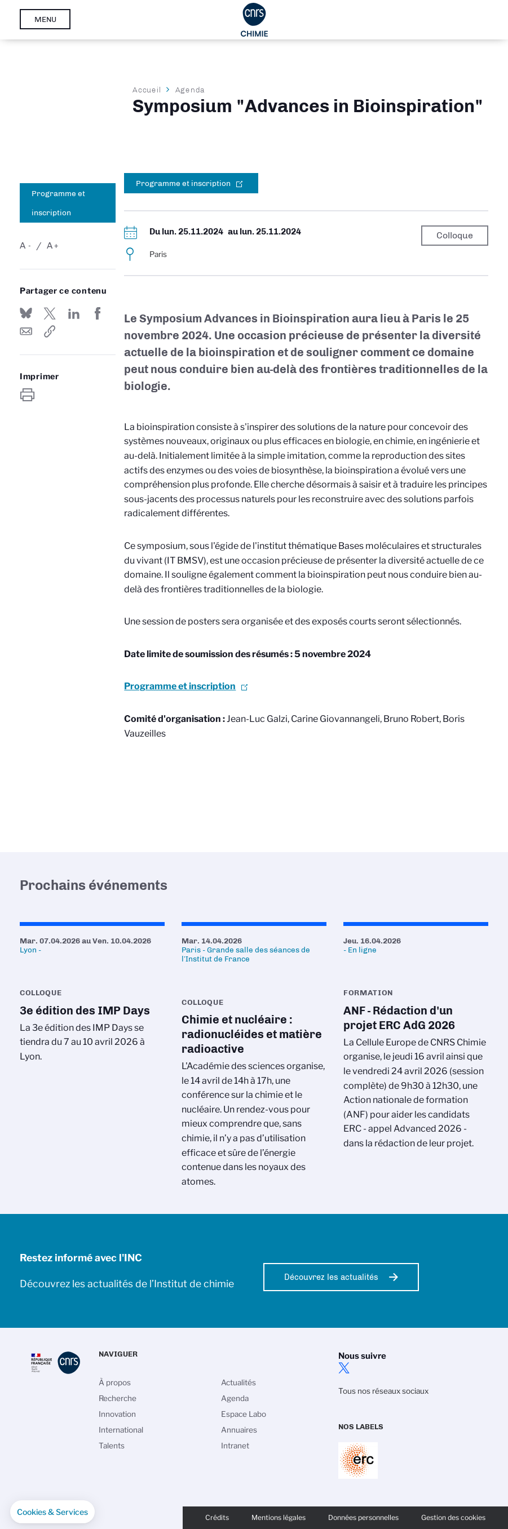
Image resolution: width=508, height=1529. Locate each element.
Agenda (190, 89)
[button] (52, 1512)
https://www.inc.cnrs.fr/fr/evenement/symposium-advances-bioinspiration (49, 331)
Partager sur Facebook (97, 313)
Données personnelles (363, 1517)
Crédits (217, 1517)
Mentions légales (278, 1517)
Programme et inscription (58, 203)
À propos (115, 1382)
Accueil (147, 89)
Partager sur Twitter (49, 313)
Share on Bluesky (26, 313)
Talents (112, 1445)
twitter (343, 1367)
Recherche (117, 1398)
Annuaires (239, 1429)
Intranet (235, 1445)
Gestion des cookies (453, 1517)
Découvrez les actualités (331, 1277)
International (121, 1429)
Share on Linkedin (74, 313)
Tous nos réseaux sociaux (383, 1390)
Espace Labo (243, 1414)
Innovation (117, 1414)
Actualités (238, 1382)
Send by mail (26, 331)
